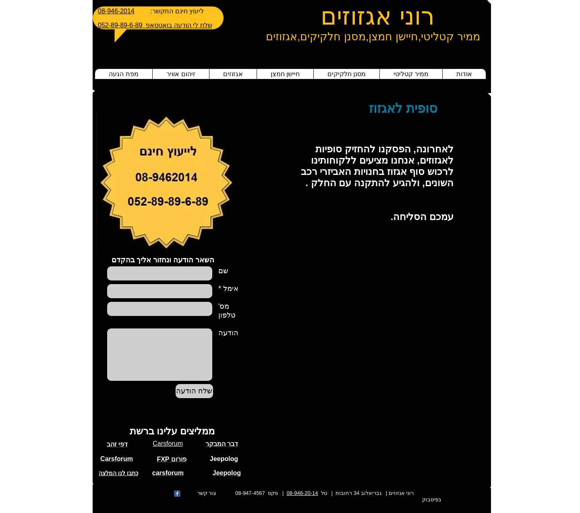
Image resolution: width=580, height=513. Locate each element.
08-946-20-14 (302, 493)
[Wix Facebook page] (177, 493)
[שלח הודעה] (194, 391)
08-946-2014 (116, 11)
